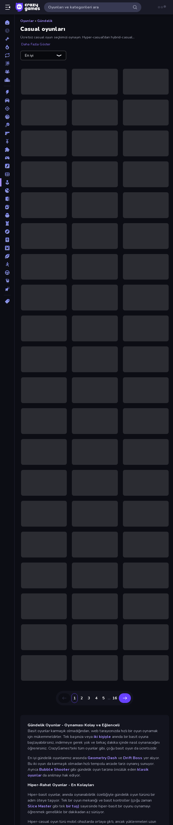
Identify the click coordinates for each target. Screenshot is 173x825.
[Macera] (7, 231)
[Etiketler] (7, 301)
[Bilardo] (7, 125)
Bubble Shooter (54, 769)
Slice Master (40, 806)
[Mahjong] (7, 240)
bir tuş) (72, 806)
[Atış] (7, 108)
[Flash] (7, 166)
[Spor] (7, 256)
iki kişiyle (102, 736)
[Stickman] (7, 264)
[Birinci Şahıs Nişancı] (7, 133)
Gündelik (45, 21)
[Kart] (7, 207)
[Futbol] (7, 174)
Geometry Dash (102, 758)
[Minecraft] (7, 248)
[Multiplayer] (7, 72)
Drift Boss (132, 758)
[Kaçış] (7, 199)
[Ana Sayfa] (7, 22)
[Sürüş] (7, 272)
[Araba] (7, 100)
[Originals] (7, 63)
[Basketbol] (7, 117)
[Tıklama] (7, 289)
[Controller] (7, 158)
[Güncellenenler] (7, 55)
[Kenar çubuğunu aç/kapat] (8, 7)
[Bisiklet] (7, 141)
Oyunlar (27, 21)
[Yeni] (7, 39)
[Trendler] (7, 47)
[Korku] (7, 215)
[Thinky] (7, 281)
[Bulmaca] (7, 149)
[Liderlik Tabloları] (7, 80)
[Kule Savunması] (7, 223)
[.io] (7, 190)
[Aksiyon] (7, 92)
